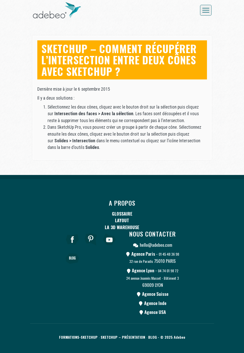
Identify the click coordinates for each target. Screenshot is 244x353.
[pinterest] (91, 246)
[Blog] (72, 265)
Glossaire (122, 213)
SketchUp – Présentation (123, 337)
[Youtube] (110, 246)
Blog (152, 337)
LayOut (122, 220)
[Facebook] (72, 246)
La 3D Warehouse (122, 227)
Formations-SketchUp (78, 337)
